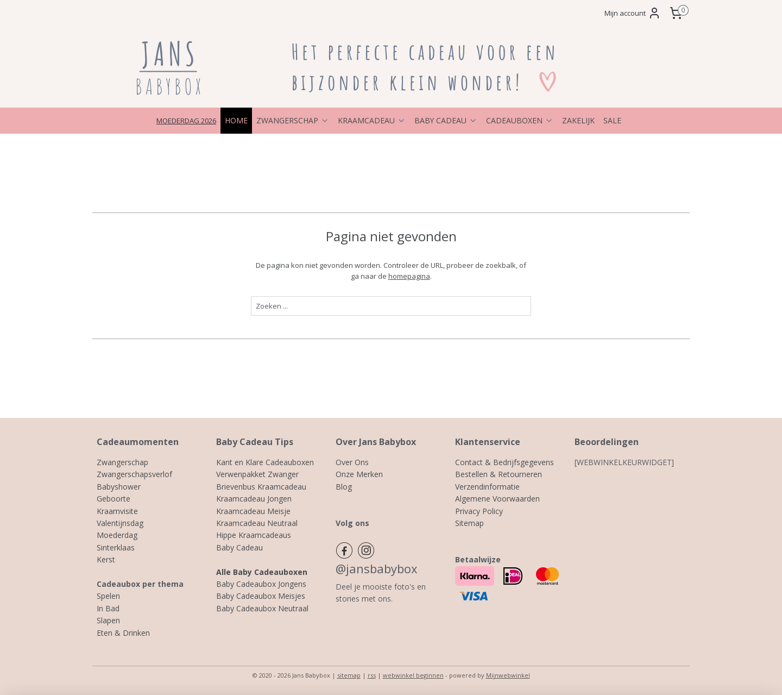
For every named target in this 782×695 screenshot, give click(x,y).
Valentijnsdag (120, 523)
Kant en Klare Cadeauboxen (265, 462)
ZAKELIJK (578, 120)
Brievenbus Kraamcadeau (261, 486)
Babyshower (119, 486)
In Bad (108, 608)
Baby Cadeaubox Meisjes (260, 596)
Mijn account (632, 13)
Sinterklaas (116, 547)
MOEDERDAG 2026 (186, 121)
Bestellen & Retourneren (498, 474)
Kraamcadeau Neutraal (257, 523)
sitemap (349, 675)
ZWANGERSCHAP (292, 120)
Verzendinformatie (487, 486)
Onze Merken (359, 474)
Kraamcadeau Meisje (253, 511)
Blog (344, 486)
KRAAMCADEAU (372, 120)
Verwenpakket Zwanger (257, 474)
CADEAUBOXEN (519, 120)
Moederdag (117, 535)
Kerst (106, 559)
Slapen (108, 620)
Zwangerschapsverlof (134, 474)
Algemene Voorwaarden (497, 498)
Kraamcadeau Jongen (254, 498)
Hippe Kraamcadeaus (253, 535)
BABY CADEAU (445, 120)
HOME (236, 120)
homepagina (409, 276)
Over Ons (352, 462)
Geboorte (113, 498)
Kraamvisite (117, 511)
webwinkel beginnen (413, 675)
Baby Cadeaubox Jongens (261, 584)
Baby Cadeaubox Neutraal (262, 608)
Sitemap (469, 523)
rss (372, 675)
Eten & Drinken (123, 633)
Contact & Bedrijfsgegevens (504, 462)
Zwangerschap (122, 462)
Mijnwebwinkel (508, 675)
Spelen (108, 596)
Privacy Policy (479, 511)
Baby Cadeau (239, 547)
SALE (612, 120)
